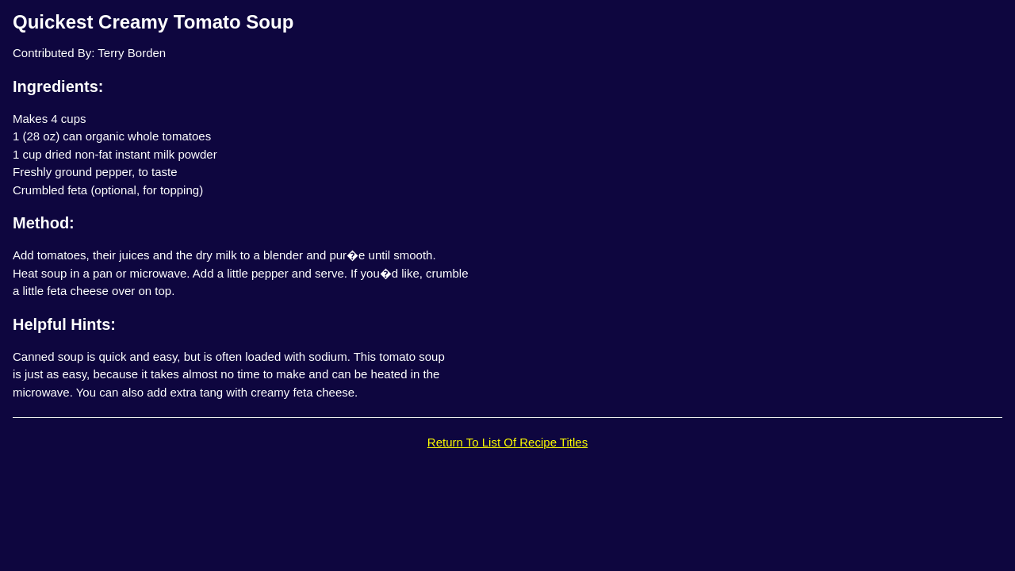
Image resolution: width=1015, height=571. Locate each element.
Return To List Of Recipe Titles (507, 442)
